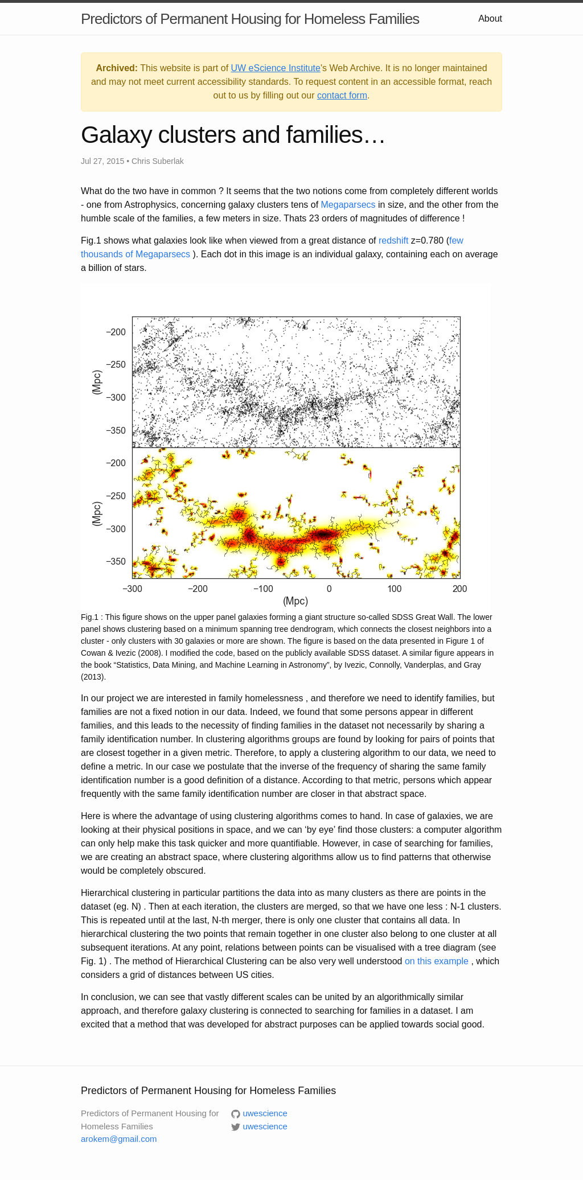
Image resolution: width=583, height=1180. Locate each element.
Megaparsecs (348, 204)
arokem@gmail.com (119, 1139)
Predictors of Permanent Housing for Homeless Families (250, 18)
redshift (393, 240)
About (490, 18)
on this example (437, 961)
